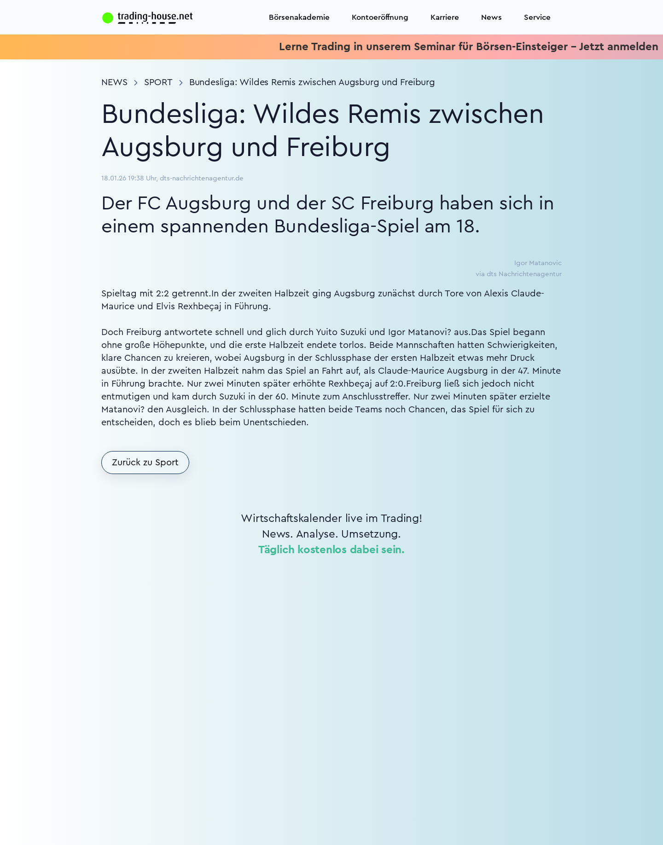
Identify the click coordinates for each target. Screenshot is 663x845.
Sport (158, 82)
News (491, 17)
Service (537, 17)
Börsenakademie (299, 17)
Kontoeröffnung (380, 17)
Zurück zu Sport (145, 462)
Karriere (444, 17)
